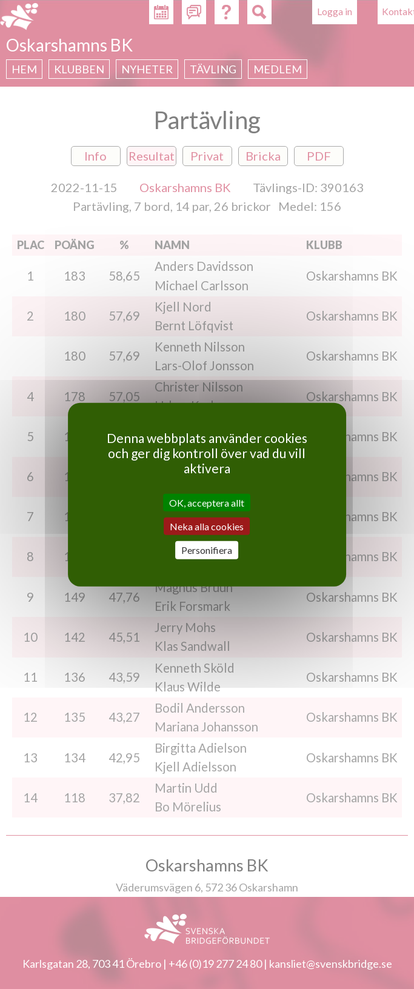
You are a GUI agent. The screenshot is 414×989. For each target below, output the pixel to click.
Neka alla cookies (207, 526)
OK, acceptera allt (206, 502)
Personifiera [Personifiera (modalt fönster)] (206, 550)
